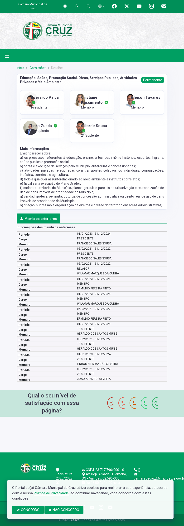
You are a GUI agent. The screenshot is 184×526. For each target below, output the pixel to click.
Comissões (37, 68)
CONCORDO (27, 510)
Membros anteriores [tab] (38, 219)
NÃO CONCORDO (64, 510)
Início (20, 68)
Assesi (75, 520)
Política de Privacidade (51, 493)
